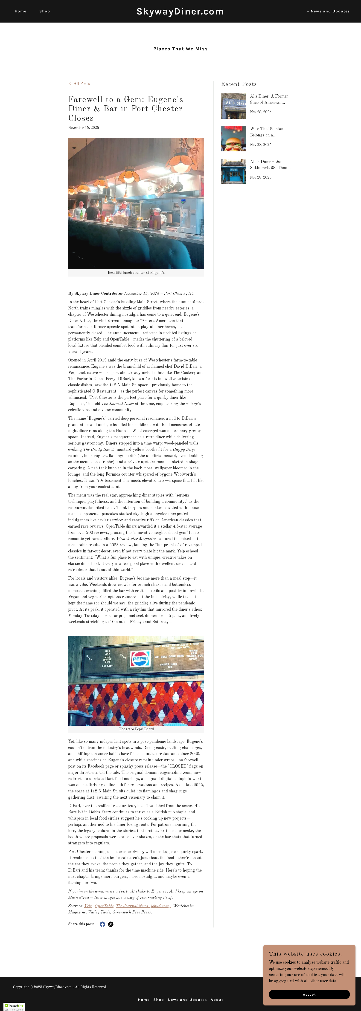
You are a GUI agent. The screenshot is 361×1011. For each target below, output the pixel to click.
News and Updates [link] (330, 11)
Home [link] (20, 11)
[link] (180, 13)
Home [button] (144, 999)
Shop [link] (44, 11)
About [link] (217, 999)
